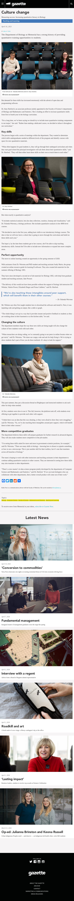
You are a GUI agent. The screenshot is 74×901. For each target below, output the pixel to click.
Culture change (15, 12)
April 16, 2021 (6, 27)
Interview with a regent (18, 673)
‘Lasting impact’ (12, 779)
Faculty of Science (23, 500)
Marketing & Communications (37, 891)
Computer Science (12, 500)
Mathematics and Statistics (37, 500)
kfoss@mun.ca (57, 487)
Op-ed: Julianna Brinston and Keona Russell (32, 832)
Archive (37, 886)
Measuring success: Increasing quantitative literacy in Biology (23, 17)
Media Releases (37, 894)
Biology (4, 500)
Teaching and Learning (52, 500)
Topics (3, 498)
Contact (37, 888)
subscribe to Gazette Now (44, 507)
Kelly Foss (6, 31)
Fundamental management (20, 620)
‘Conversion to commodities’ (22, 567)
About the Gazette (37, 883)
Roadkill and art (12, 726)
